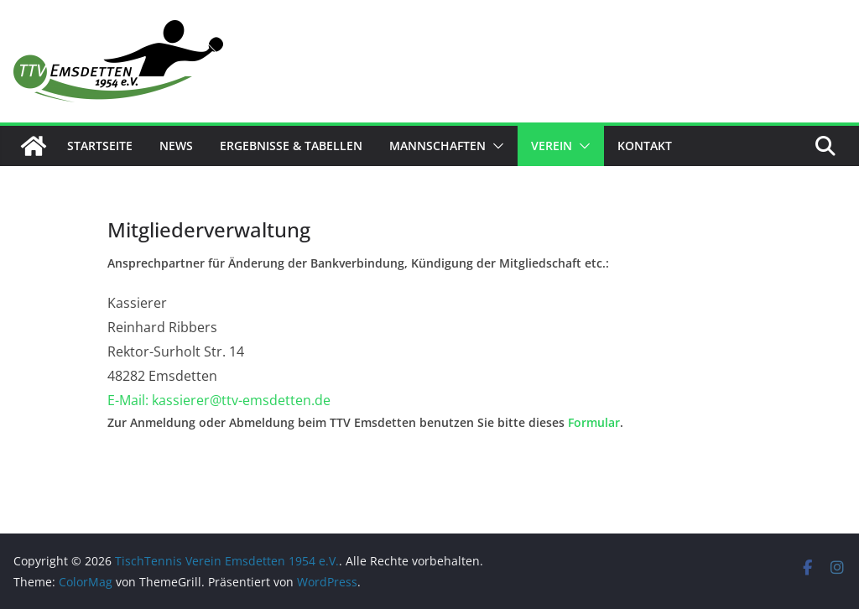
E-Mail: (129, 400)
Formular (594, 422)
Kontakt (644, 146)
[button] (495, 146)
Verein (551, 146)
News (176, 146)
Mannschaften (437, 146)
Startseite (100, 146)
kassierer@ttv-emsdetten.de (241, 400)
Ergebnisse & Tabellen (291, 146)
